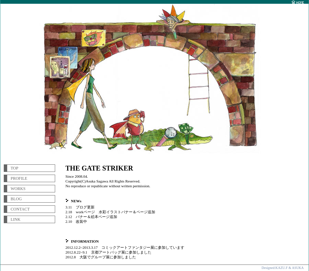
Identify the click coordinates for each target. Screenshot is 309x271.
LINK (16, 219)
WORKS (18, 188)
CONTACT (20, 209)
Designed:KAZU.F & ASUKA (282, 268)
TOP (14, 168)
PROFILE (19, 178)
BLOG (16, 199)
